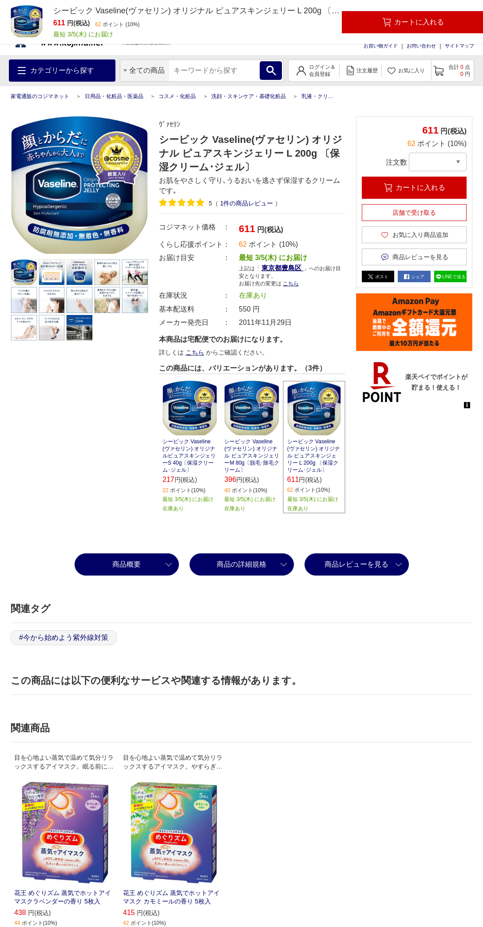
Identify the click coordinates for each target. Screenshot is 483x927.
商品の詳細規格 (241, 564)
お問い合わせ (421, 45)
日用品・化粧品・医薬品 (114, 96)
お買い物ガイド (381, 45)
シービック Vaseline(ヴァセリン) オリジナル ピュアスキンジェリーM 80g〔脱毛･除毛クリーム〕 (251, 455)
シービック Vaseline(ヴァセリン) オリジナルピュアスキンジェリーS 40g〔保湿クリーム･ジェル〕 (189, 455)
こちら (291, 283)
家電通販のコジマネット (40, 96)
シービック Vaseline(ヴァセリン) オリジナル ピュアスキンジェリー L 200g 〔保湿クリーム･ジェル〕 (313, 455)
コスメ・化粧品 (177, 96)
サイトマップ (459, 45)
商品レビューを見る (356, 564)
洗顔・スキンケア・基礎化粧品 (248, 96)
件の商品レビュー (246, 203)
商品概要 (126, 564)
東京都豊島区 (282, 268)
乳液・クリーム (320, 96)
